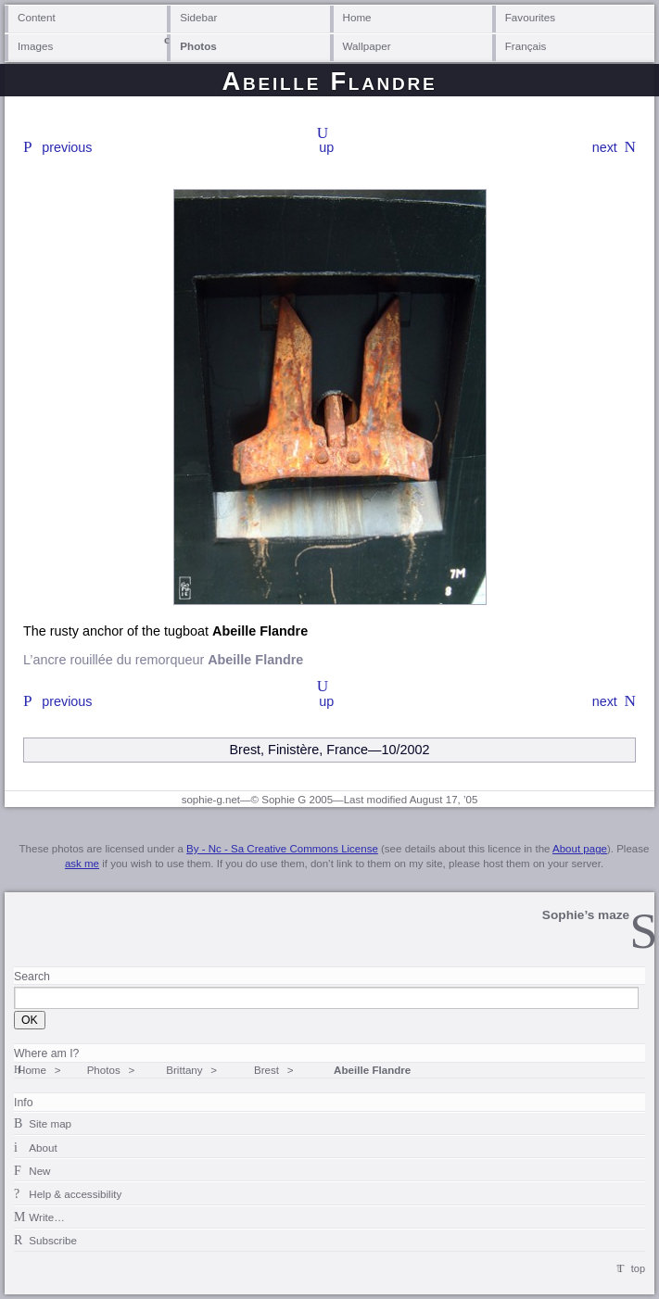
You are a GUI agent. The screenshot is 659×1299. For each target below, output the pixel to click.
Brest (266, 1070)
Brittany (184, 1070)
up (326, 147)
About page (579, 848)
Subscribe (53, 1240)
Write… (46, 1217)
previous (67, 147)
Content (37, 17)
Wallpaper (367, 46)
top (638, 1268)
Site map (50, 1123)
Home (357, 17)
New (39, 1171)
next (604, 147)
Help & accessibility (75, 1194)
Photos (198, 46)
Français (526, 46)
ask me (82, 863)
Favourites (530, 17)
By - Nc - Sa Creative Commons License (282, 848)
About (43, 1147)
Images (35, 46)
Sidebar (198, 17)
